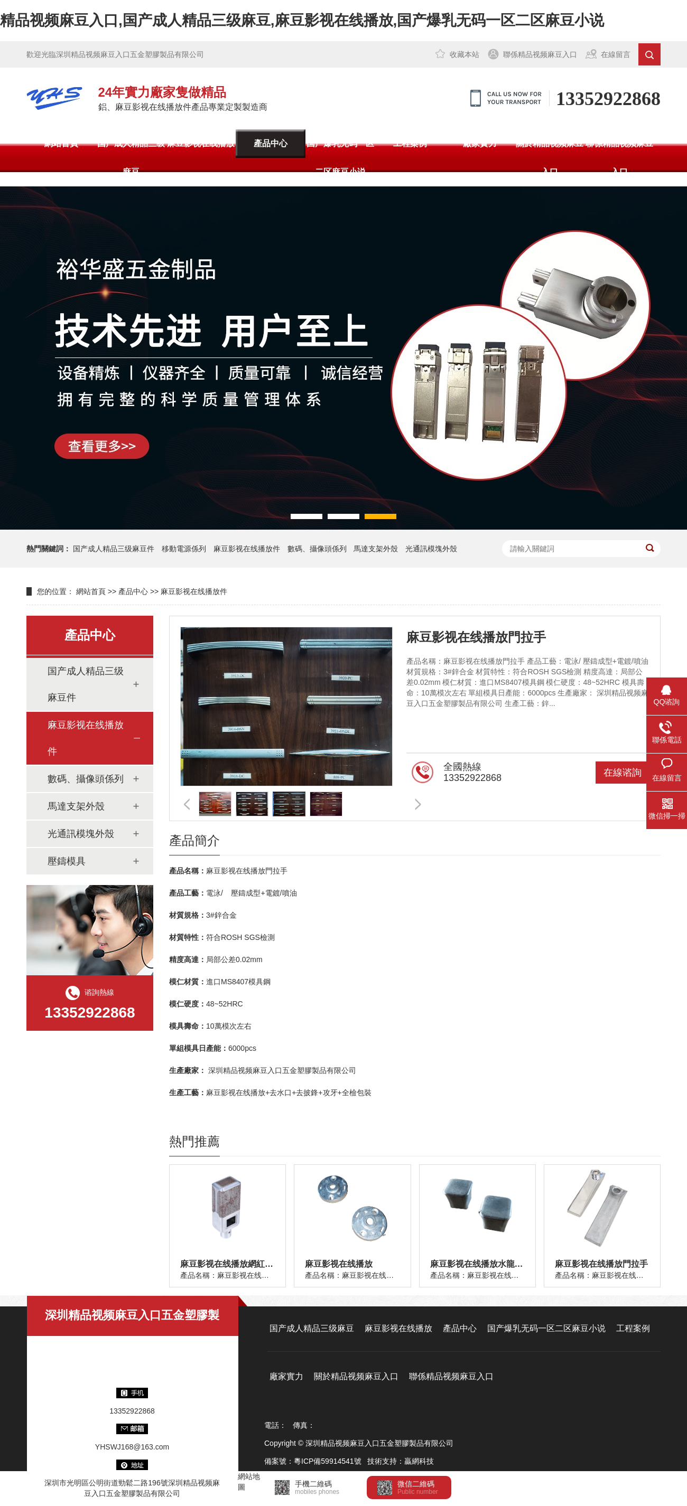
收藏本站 (464, 54)
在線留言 (615, 54)
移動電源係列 (184, 548)
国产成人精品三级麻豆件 (113, 548)
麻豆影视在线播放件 (246, 548)
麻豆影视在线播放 (201, 143)
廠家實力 (480, 143)
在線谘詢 (623, 772)
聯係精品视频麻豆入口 (540, 54)
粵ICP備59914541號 (327, 1461)
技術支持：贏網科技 (400, 1461)
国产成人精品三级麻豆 (131, 157)
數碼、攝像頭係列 (317, 548)
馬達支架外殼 (376, 548)
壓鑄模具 (67, 861)
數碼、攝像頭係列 (86, 779)
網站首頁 (61, 143)
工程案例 (410, 143)
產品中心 (270, 143)
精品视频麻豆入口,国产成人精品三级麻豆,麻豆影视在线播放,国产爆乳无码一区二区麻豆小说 (302, 20)
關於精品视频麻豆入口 (549, 157)
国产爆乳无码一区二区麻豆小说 (340, 157)
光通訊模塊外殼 (431, 548)
